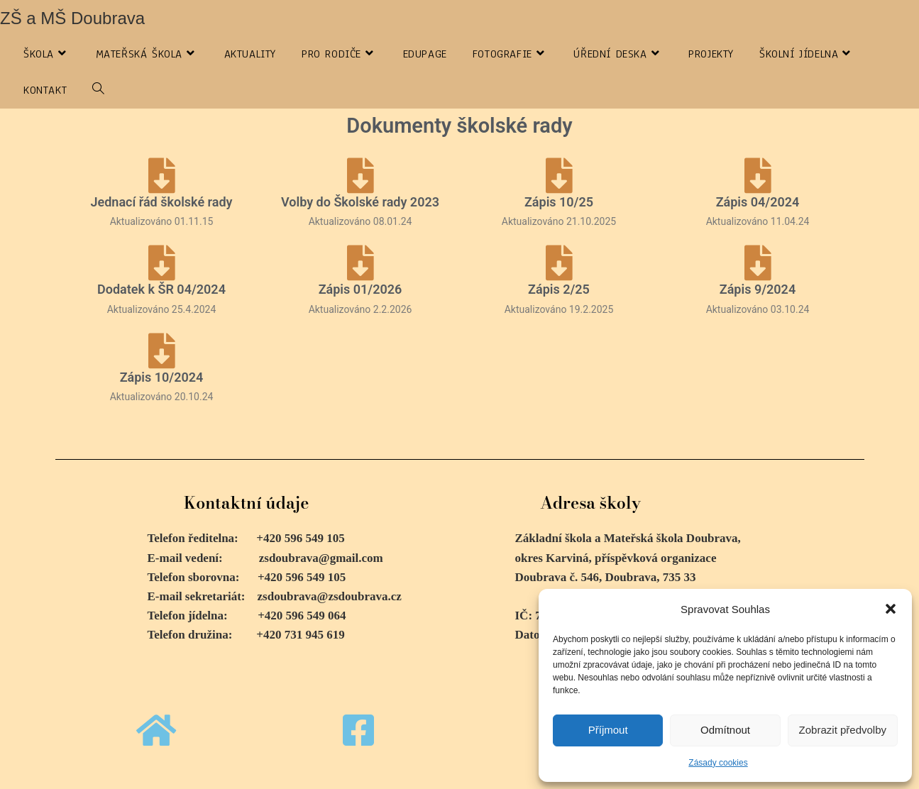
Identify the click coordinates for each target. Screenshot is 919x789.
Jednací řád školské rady (162, 201)
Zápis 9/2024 (758, 289)
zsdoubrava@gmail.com (321, 558)
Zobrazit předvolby (842, 730)
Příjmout (608, 730)
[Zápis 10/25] (559, 175)
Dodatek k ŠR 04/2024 (161, 289)
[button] (891, 609)
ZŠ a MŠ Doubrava (72, 18)
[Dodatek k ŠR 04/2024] (162, 262)
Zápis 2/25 (559, 289)
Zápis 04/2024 (758, 201)
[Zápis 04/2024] (758, 175)
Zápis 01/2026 (360, 289)
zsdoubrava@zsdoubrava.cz (330, 596)
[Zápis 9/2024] (758, 262)
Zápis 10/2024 (162, 377)
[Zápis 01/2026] (360, 262)
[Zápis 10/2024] (162, 350)
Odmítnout (725, 730)
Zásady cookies (717, 763)
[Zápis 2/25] (559, 262)
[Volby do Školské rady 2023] (360, 175)
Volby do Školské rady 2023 (360, 201)
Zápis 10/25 (558, 201)
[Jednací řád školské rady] (162, 175)
